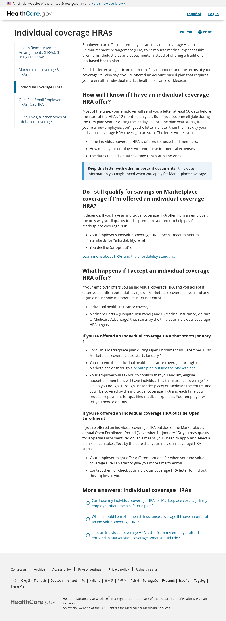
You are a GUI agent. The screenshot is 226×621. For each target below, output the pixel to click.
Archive (39, 569)
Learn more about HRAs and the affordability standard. (128, 256)
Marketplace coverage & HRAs (39, 72)
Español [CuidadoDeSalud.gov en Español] (194, 13)
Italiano (94, 580)
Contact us (19, 569)
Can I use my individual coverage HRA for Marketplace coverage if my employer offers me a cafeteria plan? (146, 503)
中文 (14, 580)
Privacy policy (119, 569)
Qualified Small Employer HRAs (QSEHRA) (40, 102)
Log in (213, 13)
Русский (168, 580)
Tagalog (200, 580)
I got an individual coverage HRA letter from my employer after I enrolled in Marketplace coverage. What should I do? (142, 535)
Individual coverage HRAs (41, 87)
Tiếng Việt (18, 586)
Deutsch (56, 580)
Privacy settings (89, 569)
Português (150, 580)
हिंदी (83, 580)
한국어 (122, 580)
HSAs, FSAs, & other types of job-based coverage (42, 119)
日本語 (109, 580)
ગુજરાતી (72, 580)
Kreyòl (25, 580)
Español (184, 580)
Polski (135, 580)
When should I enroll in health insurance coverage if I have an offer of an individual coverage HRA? (147, 519)
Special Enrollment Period (113, 438)
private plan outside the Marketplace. (165, 368)
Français (40, 580)
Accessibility (61, 569)
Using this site (146, 569)
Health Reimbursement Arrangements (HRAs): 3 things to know (39, 52)
